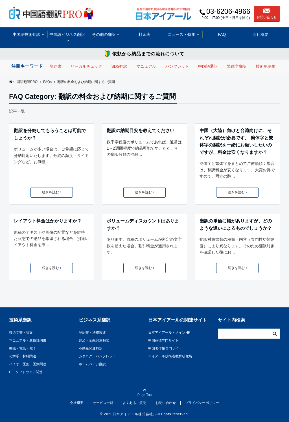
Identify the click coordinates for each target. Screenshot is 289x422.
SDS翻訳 (119, 66)
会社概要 (260, 34)
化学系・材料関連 (22, 356)
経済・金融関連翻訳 (94, 340)
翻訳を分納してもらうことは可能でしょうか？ (50, 134)
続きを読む (51, 192)
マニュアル (146, 66)
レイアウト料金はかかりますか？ (48, 220)
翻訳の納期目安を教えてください (140, 130)
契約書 (56, 66)
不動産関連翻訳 (90, 348)
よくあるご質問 (134, 403)
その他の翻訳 (104, 34)
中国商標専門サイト (163, 340)
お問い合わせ (267, 13)
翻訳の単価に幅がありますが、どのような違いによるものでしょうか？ (236, 224)
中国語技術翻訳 (26, 34)
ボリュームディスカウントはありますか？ (143, 224)
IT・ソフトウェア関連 (26, 372)
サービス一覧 (103, 403)
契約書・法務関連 (92, 332)
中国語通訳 (208, 66)
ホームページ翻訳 (92, 364)
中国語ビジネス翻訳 (67, 34)
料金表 (144, 34)
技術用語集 (265, 66)
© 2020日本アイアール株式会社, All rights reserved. (144, 414)
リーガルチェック (86, 66)
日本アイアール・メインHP (169, 332)
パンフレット (177, 66)
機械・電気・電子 (22, 348)
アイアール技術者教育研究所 (170, 356)
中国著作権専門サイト (165, 348)
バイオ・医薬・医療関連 (27, 364)
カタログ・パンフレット (97, 356)
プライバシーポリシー (202, 403)
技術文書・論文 (21, 332)
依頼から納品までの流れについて (148, 53)
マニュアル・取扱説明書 (27, 340)
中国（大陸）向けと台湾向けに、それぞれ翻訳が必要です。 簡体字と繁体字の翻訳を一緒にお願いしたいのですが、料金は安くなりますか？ (236, 141)
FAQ (222, 34)
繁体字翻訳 (237, 66)
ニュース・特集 (181, 34)
